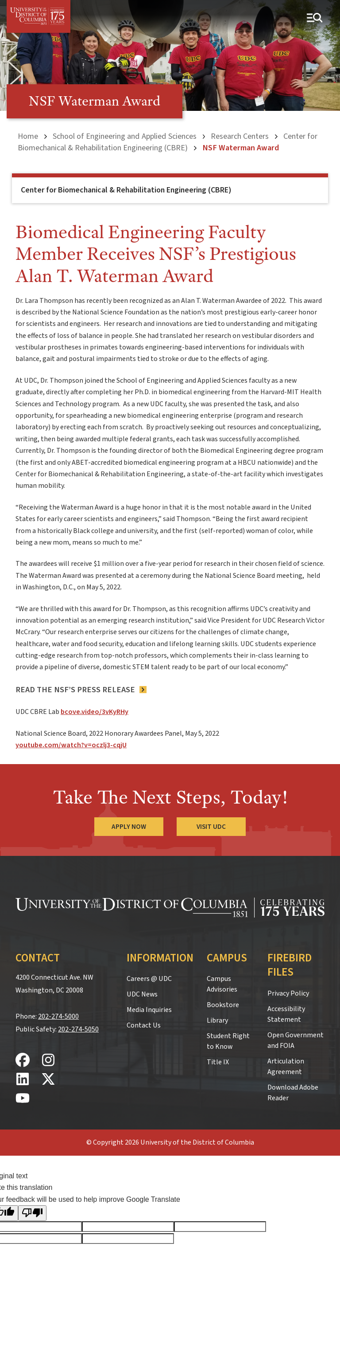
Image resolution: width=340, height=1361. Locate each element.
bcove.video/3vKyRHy (94, 712)
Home (28, 136)
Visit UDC (211, 827)
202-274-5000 (58, 1016)
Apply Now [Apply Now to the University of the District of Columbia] (129, 827)
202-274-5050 (78, 1029)
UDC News (142, 994)
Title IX (218, 1062)
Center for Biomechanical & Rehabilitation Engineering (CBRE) (167, 141)
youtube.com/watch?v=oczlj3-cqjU (71, 745)
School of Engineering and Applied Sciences (125, 136)
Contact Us (144, 1025)
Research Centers (240, 136)
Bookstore (223, 1005)
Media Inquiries (149, 1010)
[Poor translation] (32, 1213)
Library (217, 1020)
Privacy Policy (288, 993)
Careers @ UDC (149, 979)
